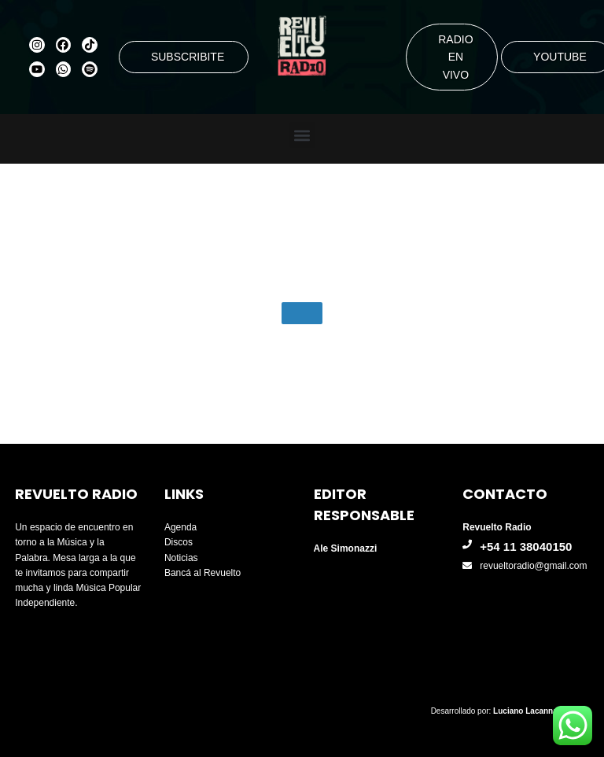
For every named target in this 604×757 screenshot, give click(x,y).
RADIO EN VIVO (455, 57)
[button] (302, 135)
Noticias (181, 557)
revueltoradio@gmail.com (533, 565)
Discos (178, 542)
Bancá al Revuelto (202, 572)
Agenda (180, 527)
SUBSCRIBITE (187, 56)
